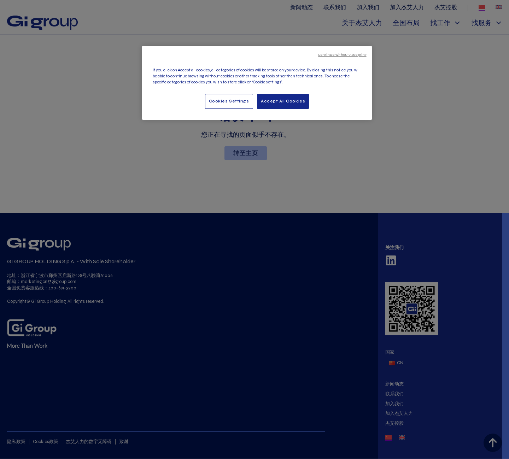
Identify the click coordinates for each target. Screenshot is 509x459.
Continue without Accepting (342, 54)
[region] (257, 83)
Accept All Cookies (283, 101)
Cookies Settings (229, 101)
